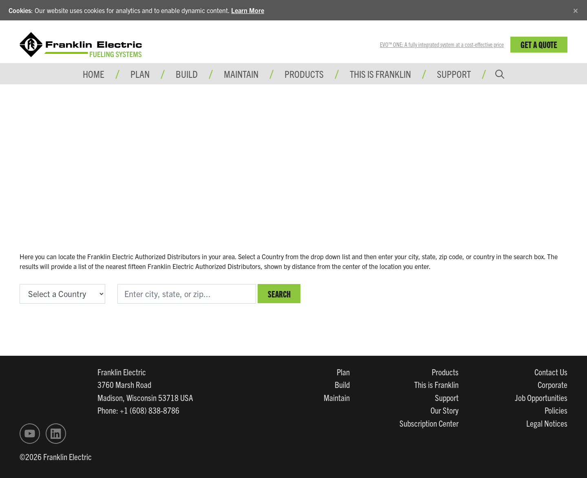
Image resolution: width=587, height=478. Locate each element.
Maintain (337, 397)
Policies (556, 410)
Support (454, 74)
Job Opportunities (541, 397)
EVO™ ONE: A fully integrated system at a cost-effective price (442, 44)
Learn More (247, 10)
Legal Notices (546, 423)
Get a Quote (539, 44)
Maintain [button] (241, 74)
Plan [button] (140, 74)
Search (279, 294)
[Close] (576, 9)
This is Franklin (380, 74)
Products (445, 371)
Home (93, 74)
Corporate (552, 384)
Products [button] (304, 74)
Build (342, 384)
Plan (343, 371)
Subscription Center (429, 423)
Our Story (444, 410)
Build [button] (187, 74)
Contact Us (550, 371)
